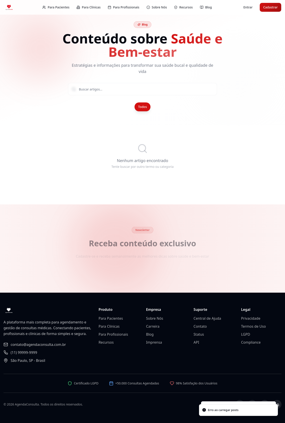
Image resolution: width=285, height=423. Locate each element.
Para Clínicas (109, 326)
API (196, 342)
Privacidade (250, 318)
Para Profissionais (113, 334)
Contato (200, 326)
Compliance (251, 342)
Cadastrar (270, 7)
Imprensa (154, 342)
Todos (142, 107)
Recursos (106, 342)
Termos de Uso (253, 326)
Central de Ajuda (207, 318)
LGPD (245, 334)
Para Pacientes (111, 318)
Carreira (152, 326)
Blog (150, 334)
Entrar (248, 7)
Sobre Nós (154, 318)
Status (198, 334)
